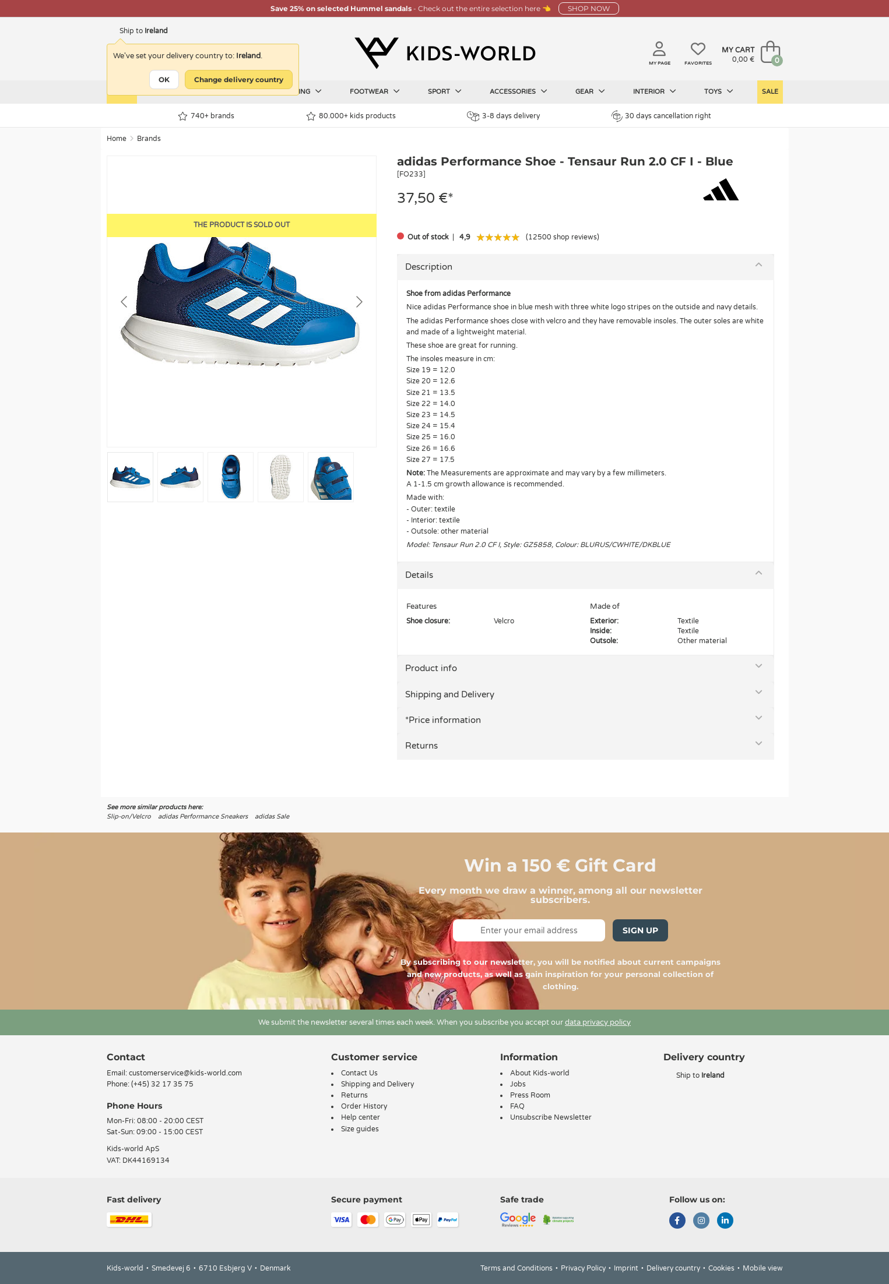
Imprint (626, 1268)
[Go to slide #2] (180, 477)
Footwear (375, 91)
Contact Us (359, 1073)
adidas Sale (272, 816)
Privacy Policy (583, 1268)
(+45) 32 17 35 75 (162, 1084)
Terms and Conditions (516, 1268)
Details (419, 575)
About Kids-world (540, 1073)
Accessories (518, 91)
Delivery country (673, 1268)
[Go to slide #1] (130, 477)
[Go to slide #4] (281, 477)
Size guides (360, 1129)
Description (428, 267)
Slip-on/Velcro (129, 816)
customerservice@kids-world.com (185, 1073)
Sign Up (640, 930)
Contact (126, 1057)
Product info (431, 668)
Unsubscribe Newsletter (551, 1117)
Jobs (518, 1084)
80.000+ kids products (351, 116)
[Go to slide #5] (331, 477)
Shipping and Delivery (449, 694)
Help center (360, 1117)
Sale (770, 92)
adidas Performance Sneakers (203, 816)
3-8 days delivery (503, 116)
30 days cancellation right (661, 116)
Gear (590, 91)
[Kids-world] (444, 53)
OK (164, 79)
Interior (654, 91)
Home (117, 139)
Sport (445, 91)
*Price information (443, 720)
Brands (149, 139)
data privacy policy (598, 1022)
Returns (421, 745)
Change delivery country (238, 79)
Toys (718, 91)
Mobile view (763, 1268)
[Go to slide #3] (231, 477)
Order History (364, 1106)
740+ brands (206, 116)
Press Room (530, 1095)
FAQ (517, 1106)
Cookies (721, 1268)
